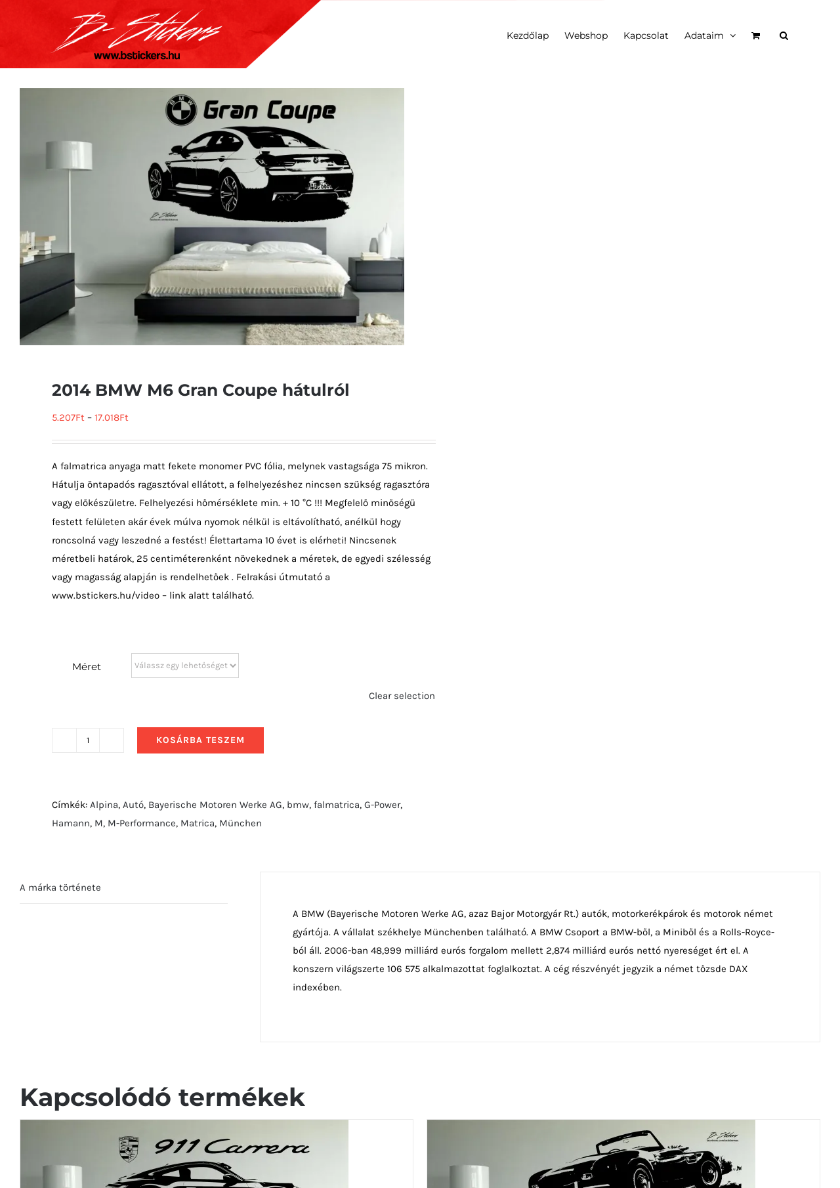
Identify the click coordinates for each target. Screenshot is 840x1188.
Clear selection (402, 696)
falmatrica (337, 805)
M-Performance (142, 823)
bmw (298, 805)
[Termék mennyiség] (88, 740)
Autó (133, 805)
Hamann (71, 823)
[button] (784, 34)
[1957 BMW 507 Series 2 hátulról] (591, 1129)
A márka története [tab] (60, 887)
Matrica (197, 823)
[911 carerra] (184, 1129)
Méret (86, 666)
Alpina (104, 805)
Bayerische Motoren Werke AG (215, 805)
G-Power (382, 805)
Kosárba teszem (200, 740)
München (240, 823)
